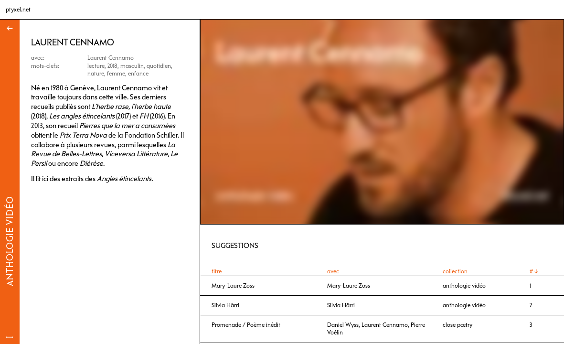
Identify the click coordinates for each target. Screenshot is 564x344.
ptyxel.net (18, 9)
